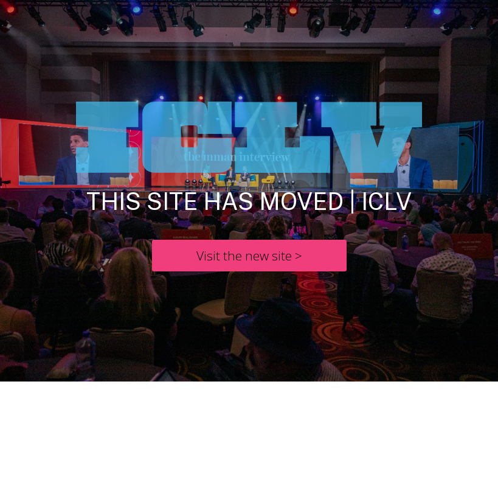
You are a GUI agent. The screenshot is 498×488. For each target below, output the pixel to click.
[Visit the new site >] (249, 255)
